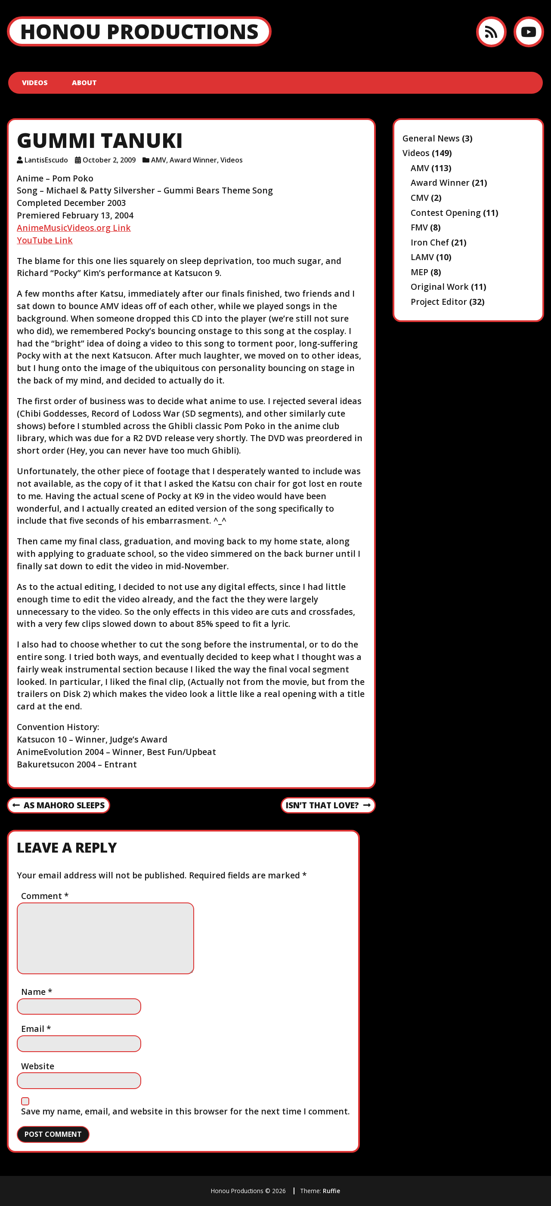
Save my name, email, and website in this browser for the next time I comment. (185, 1111)
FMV (419, 227)
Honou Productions (139, 31)
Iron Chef (430, 242)
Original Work (440, 286)
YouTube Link (45, 240)
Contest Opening (446, 212)
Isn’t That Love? (328, 805)
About (84, 82)
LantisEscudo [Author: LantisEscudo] (46, 160)
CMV (420, 197)
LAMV (422, 257)
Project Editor (439, 301)
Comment (45, 896)
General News (431, 138)
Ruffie (331, 1191)
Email (36, 1028)
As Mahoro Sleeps (58, 805)
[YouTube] (529, 31)
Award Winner (193, 160)
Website (37, 1066)
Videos (35, 82)
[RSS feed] (491, 31)
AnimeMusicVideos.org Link (74, 227)
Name (37, 991)
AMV (158, 160)
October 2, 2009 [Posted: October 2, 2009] (109, 160)
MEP (419, 272)
